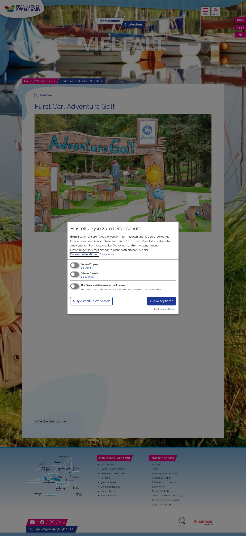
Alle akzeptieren (161, 301)
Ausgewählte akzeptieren (91, 301)
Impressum (109, 254)
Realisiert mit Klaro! (164, 309)
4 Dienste (87, 276)
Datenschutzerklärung (84, 254)
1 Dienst (86, 267)
